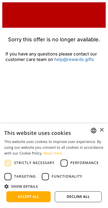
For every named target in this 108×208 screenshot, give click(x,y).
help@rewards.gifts (74, 59)
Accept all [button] (28, 196)
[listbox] (93, 130)
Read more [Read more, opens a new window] (53, 153)
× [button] (101, 130)
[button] (54, 186)
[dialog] (54, 165)
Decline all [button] (78, 196)
